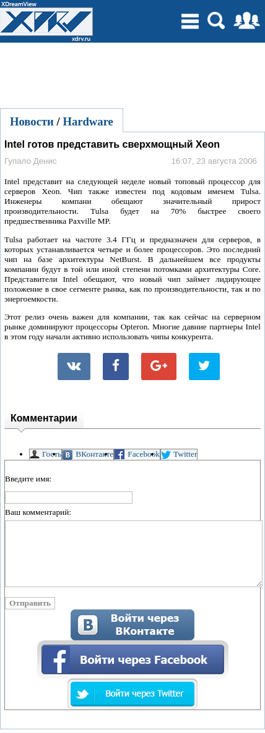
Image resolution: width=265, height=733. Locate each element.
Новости (32, 121)
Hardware (88, 121)
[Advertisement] (132, 73)
